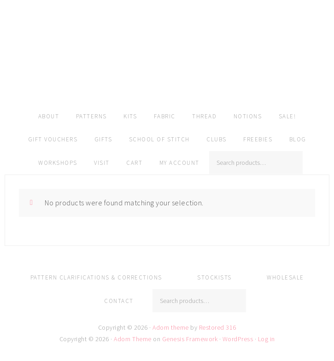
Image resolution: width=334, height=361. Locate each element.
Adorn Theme (133, 339)
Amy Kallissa (167, 66)
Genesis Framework (190, 339)
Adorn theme (170, 327)
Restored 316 (217, 327)
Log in (266, 339)
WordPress (238, 339)
